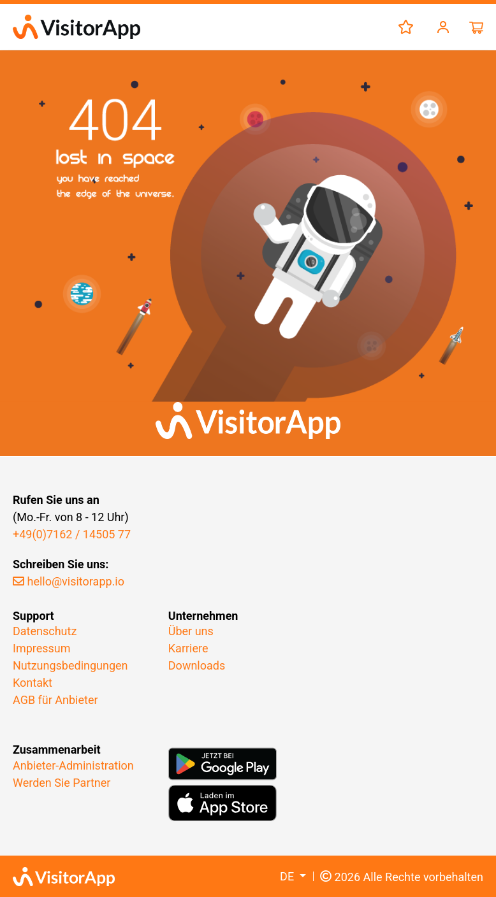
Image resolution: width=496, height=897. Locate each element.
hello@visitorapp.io (68, 581)
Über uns (191, 631)
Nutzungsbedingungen (70, 665)
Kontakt (32, 682)
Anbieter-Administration (73, 765)
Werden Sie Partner (61, 782)
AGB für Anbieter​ (55, 700)
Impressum (42, 648)
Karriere (188, 648)
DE (288, 876)
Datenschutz (45, 631)
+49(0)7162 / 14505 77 (72, 534)
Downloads (196, 665)
